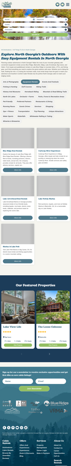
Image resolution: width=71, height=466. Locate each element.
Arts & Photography (11, 82)
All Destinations (6, 50)
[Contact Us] (62, 4)
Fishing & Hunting (10, 87)
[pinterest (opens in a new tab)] (13, 427)
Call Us (56, 456)
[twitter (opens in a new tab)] (8, 427)
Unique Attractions (56, 111)
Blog (21, 456)
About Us (57, 445)
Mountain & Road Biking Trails (55, 92)
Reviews (5, 458)
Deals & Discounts (27, 453)
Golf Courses (27, 87)
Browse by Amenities (6, 454)
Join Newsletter (34, 389)
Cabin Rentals (7, 450)
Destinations (7, 447)
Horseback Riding (32, 92)
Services (38, 106)
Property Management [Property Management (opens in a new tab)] (42, 446)
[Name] (17, 381)
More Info (17, 170)
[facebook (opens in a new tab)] (4, 427)
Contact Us (58, 448)
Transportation (24, 111)
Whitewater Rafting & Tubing (41, 116)
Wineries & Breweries (11, 121)
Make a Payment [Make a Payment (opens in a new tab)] (43, 453)
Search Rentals (58, 461)
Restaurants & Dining (44, 101)
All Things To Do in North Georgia (24, 50)
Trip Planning (39, 111)
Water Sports (8, 116)
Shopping (49, 106)
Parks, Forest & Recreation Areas (51, 97)
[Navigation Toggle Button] (68, 4)
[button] (49, 354)
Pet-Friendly (8, 101)
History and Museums (11, 92)
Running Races (9, 106)
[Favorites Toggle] (57, 4)
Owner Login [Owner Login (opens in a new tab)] (42, 450)
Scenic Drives (24, 106)
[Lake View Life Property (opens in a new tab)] (18, 345)
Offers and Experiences (24, 446)
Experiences (24, 450)
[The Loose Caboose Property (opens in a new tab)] (53, 345)
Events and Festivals (50, 82)
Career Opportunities (59, 452)
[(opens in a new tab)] (18, 307)
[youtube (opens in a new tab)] (17, 427)
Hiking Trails (41, 87)
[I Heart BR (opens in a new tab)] (25, 427)
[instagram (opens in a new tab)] (21, 427)
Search (35, 35)
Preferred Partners (24, 101)
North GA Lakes (9, 97)
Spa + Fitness (8, 111)
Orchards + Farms (27, 97)
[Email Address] (51, 381)
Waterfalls (21, 116)
